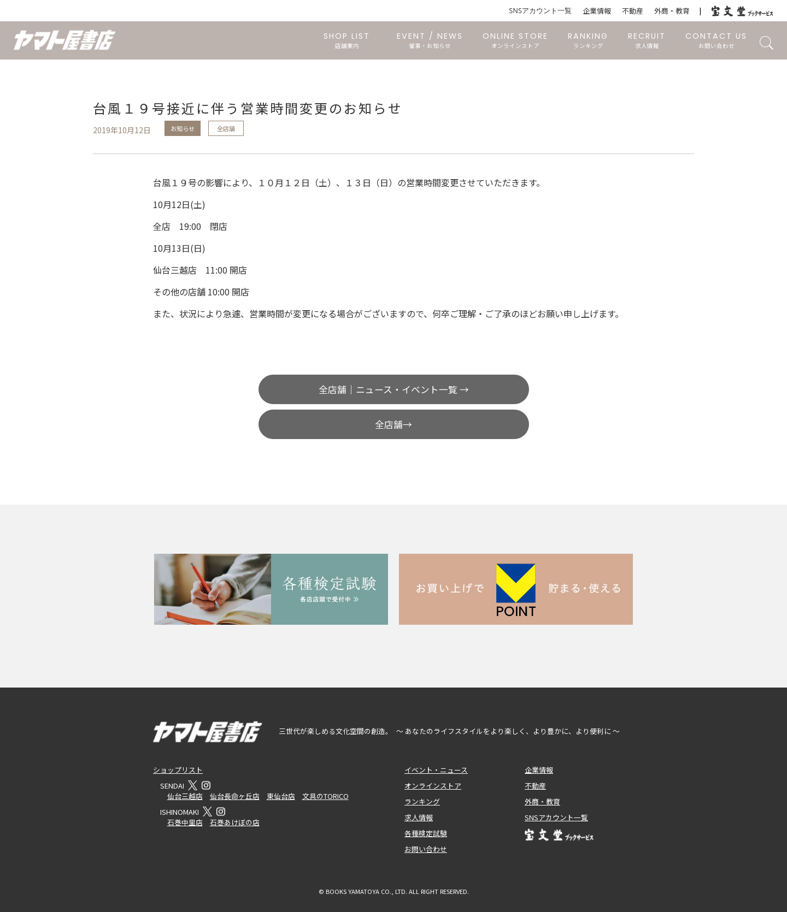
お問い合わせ (425, 849)
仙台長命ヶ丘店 (235, 796)
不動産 (632, 10)
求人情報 (418, 817)
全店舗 (226, 128)
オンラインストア (432, 785)
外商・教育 (672, 10)
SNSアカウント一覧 (540, 10)
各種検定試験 (425, 833)
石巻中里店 (185, 822)
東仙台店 (281, 796)
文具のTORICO (325, 796)
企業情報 (597, 10)
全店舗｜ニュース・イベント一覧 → (394, 389)
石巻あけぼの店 (235, 822)
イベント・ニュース (436, 770)
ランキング (422, 801)
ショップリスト (178, 770)
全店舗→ (393, 424)
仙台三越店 (185, 796)
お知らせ (183, 128)
